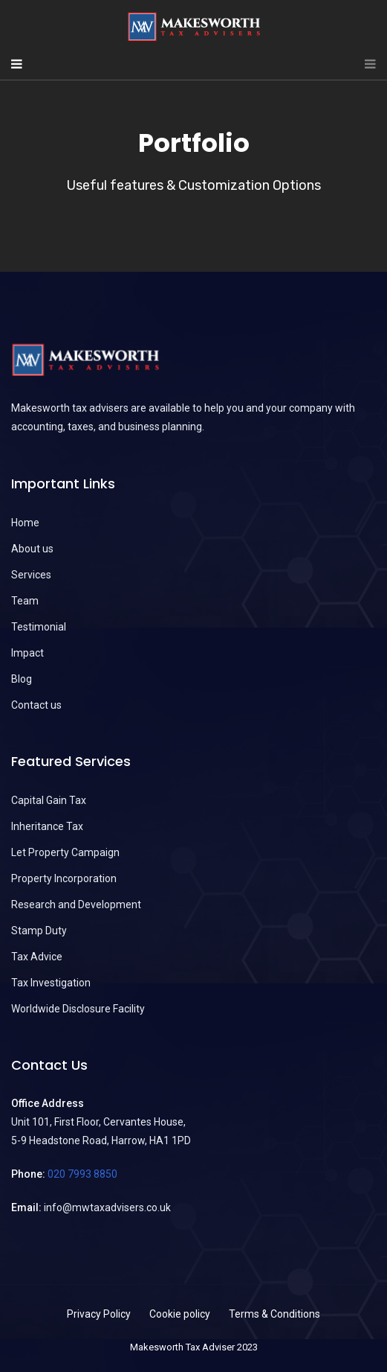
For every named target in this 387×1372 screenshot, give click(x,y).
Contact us (36, 705)
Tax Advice (36, 957)
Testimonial (38, 627)
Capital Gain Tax (48, 800)
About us (32, 549)
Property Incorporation (64, 878)
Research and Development (76, 904)
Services (31, 575)
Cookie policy (179, 1314)
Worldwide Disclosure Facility (78, 1009)
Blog (21, 679)
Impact (27, 653)
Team (25, 601)
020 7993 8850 (82, 1174)
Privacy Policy (99, 1314)
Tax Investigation (51, 983)
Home (25, 523)
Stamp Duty (39, 931)
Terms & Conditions (274, 1314)
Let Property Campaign (65, 852)
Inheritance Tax (47, 826)
